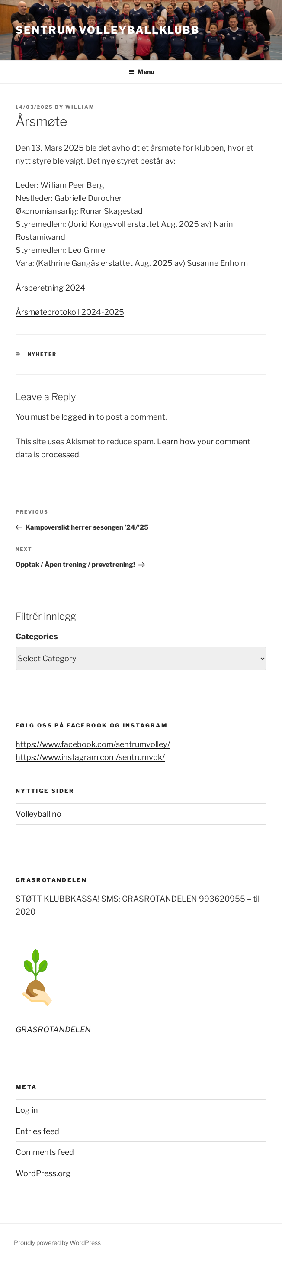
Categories (37, 636)
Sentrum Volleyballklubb (108, 30)
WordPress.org (43, 1173)
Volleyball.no (38, 813)
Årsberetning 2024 (50, 287)
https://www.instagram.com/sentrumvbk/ (90, 757)
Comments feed (45, 1152)
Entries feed (37, 1131)
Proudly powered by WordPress (57, 1242)
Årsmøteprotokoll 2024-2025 (70, 312)
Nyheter (42, 354)
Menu (141, 71)
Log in (27, 1110)
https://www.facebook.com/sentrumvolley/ (93, 744)
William (80, 107)
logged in (78, 416)
